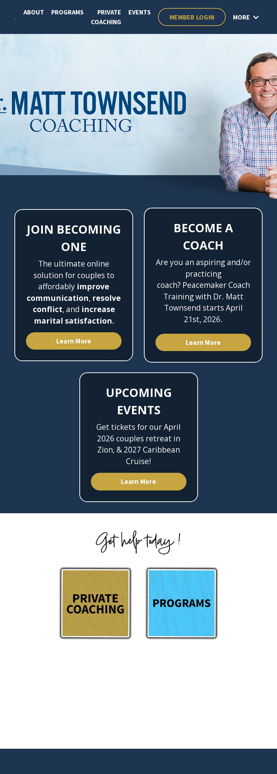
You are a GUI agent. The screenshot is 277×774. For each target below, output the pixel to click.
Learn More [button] (74, 341)
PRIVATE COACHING (106, 17)
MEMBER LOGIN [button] (192, 17)
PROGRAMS (67, 12)
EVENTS (139, 12)
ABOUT (33, 12)
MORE (246, 17)
